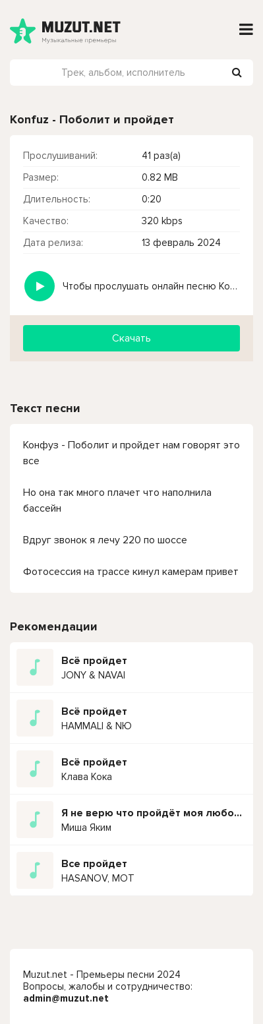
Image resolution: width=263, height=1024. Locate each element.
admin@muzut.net (66, 998)
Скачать (131, 338)
